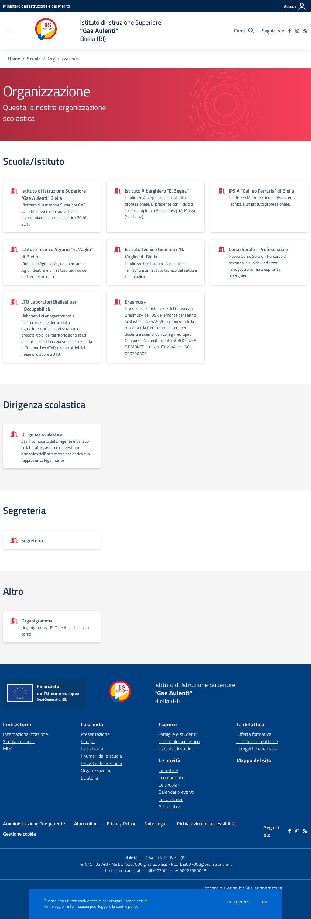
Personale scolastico (179, 741)
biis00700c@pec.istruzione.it (206, 864)
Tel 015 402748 (93, 864)
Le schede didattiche (257, 741)
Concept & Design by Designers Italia (242, 888)
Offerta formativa (254, 734)
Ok (265, 902)
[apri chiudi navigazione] (9, 30)
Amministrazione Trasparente (34, 823)
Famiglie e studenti (178, 734)
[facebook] (289, 30)
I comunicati (171, 777)
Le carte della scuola (101, 763)
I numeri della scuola (101, 756)
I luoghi (88, 741)
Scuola (34, 58)
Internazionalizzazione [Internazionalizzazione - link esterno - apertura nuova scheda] (25, 734)
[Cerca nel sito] (244, 31)
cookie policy (127, 906)
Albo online (170, 806)
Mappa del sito (254, 760)
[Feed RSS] (305, 30)
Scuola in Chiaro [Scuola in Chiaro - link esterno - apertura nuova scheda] (19, 741)
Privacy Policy (121, 823)
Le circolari (169, 784)
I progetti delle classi (257, 748)
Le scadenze (171, 799)
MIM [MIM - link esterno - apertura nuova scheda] (7, 748)
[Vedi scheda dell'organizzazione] (52, 206)
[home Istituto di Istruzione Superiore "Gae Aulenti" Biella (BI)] (90, 30)
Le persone (92, 748)
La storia (89, 777)
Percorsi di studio (175, 748)
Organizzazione (96, 770)
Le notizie (168, 770)
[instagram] (297, 30)
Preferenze (238, 902)
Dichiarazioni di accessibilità (206, 823)
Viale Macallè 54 (139, 857)
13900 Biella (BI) (172, 857)
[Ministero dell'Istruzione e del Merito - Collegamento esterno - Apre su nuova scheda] (36, 6)
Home (14, 58)
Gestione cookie (19, 833)
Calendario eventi (176, 792)
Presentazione (95, 734)
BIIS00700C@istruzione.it (144, 864)
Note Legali (156, 823)
